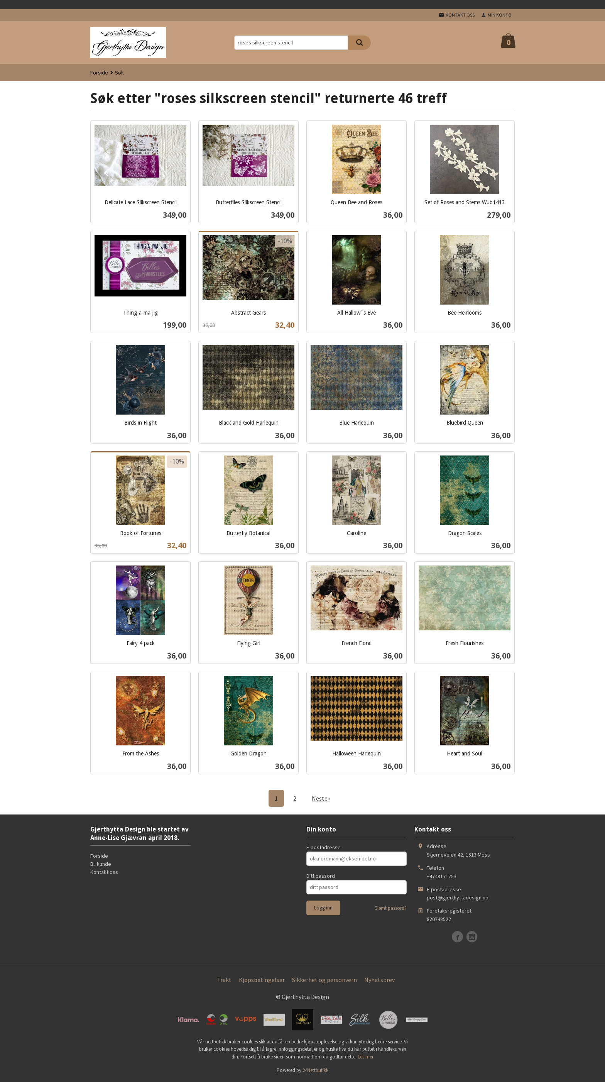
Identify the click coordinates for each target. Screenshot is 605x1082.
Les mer (365, 1056)
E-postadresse (323, 847)
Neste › (321, 798)
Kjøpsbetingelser (262, 980)
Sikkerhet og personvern (324, 980)
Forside (99, 72)
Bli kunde (100, 863)
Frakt (224, 980)
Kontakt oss (104, 872)
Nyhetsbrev (379, 980)
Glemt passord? (390, 908)
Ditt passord (320, 875)
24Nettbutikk (315, 1070)
